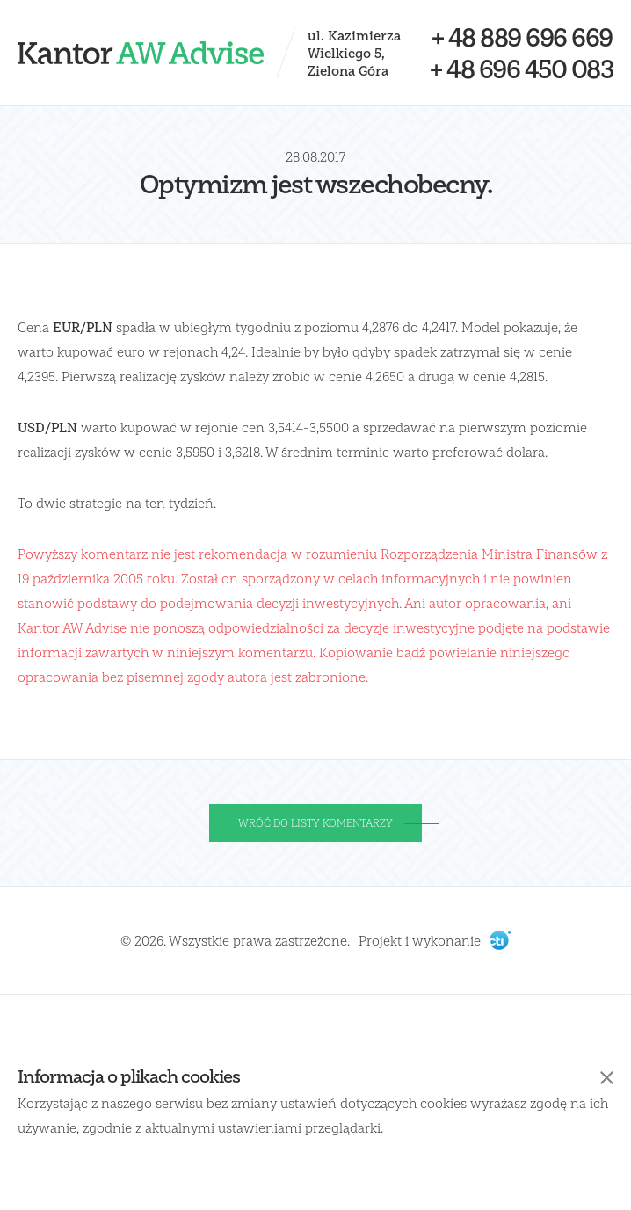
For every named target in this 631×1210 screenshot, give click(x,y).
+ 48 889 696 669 (522, 37)
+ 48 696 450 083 (521, 68)
